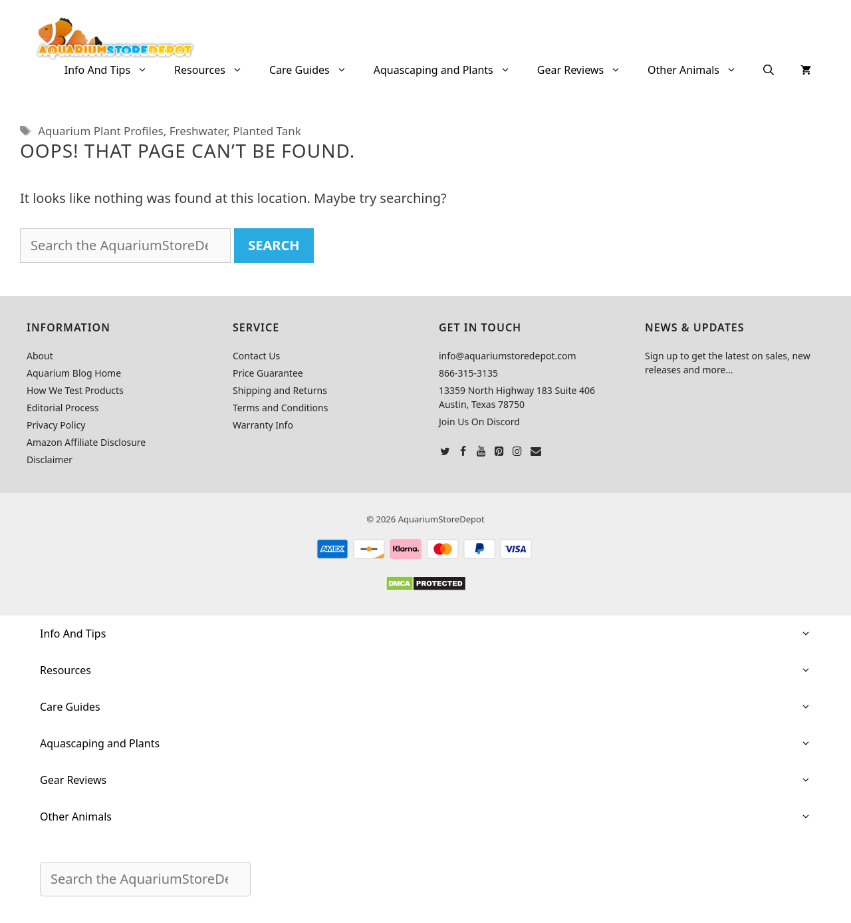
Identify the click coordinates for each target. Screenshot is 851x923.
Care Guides (314, 70)
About (40, 355)
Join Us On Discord (479, 421)
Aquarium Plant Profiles (100, 130)
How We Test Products (75, 390)
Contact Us (256, 355)
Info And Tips (112, 70)
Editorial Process (63, 407)
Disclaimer (49, 459)
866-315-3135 (468, 373)
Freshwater (198, 130)
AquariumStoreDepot (441, 519)
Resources (215, 70)
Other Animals (699, 70)
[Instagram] (517, 452)
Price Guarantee (268, 373)
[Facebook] (463, 452)
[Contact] (535, 452)
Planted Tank (267, 130)
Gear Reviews (585, 70)
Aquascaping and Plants (449, 70)
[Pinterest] (499, 452)
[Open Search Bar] (768, 70)
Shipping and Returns (280, 390)
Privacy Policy (56, 425)
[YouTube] (481, 452)
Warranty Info (263, 425)
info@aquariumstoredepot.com (507, 355)
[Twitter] (445, 452)
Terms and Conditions (280, 407)
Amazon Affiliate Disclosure (86, 442)
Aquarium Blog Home (74, 373)
